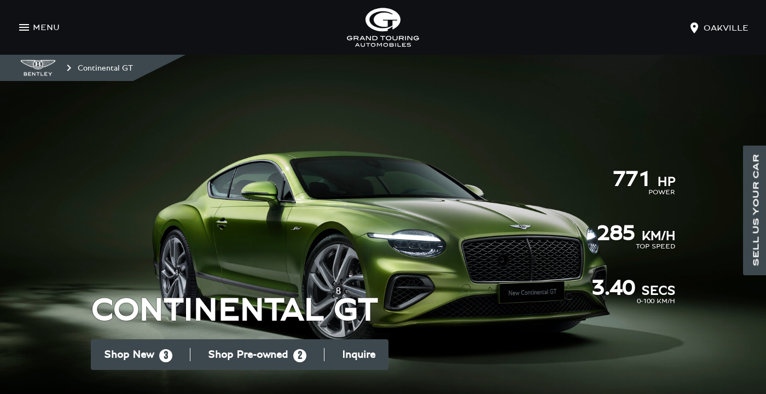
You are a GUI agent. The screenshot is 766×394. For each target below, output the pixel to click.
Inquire (358, 354)
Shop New (138, 355)
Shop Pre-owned (257, 355)
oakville (726, 28)
